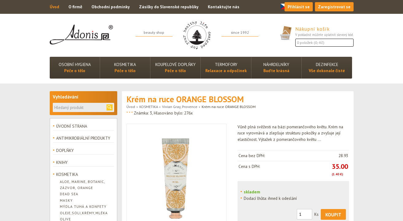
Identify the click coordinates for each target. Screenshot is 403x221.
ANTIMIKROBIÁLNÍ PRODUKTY (83, 138)
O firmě (75, 7)
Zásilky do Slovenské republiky (169, 7)
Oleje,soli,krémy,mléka (84, 213)
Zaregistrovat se (334, 7)
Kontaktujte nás (223, 7)
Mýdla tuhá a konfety (83, 206)
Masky (66, 200)
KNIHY (62, 162)
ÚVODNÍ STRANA (71, 126)
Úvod (54, 7)
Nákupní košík (312, 28)
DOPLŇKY (65, 150)
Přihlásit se (299, 7)
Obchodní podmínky (110, 7)
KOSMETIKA (148, 106)
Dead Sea (69, 194)
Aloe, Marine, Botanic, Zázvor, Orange (82, 184)
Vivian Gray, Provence (179, 106)
